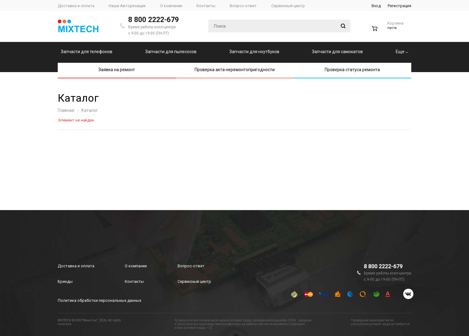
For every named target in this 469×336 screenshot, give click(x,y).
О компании (136, 266)
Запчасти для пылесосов (170, 51)
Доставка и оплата (76, 266)
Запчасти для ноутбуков (254, 51)
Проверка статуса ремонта (352, 69)
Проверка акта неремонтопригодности (235, 69)
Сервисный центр (194, 281)
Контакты (134, 281)
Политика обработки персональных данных (99, 300)
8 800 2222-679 (153, 20)
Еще (402, 51)
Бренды (65, 281)
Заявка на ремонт (116, 69)
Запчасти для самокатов (337, 51)
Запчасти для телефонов (86, 51)
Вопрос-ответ (191, 266)
